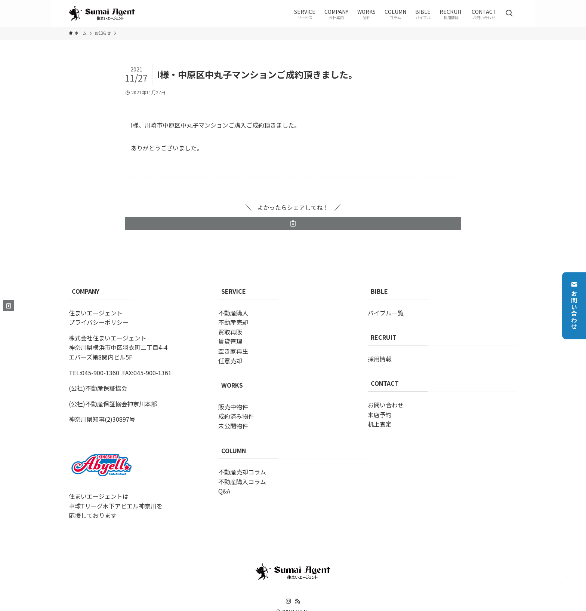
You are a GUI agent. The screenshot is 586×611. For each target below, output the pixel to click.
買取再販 (230, 331)
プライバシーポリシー (99, 322)
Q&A (224, 490)
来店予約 (380, 414)
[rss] (297, 601)
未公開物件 (233, 425)
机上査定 (380, 423)
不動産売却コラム (242, 471)
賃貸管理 (230, 341)
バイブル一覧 (386, 312)
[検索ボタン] (509, 13)
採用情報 (380, 358)
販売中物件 (233, 406)
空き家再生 (233, 350)
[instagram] (288, 601)
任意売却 (230, 360)
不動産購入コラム (242, 481)
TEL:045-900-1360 (94, 372)
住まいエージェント (96, 312)
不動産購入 (233, 312)
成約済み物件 (236, 416)
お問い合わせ (574, 305)
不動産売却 (233, 322)
